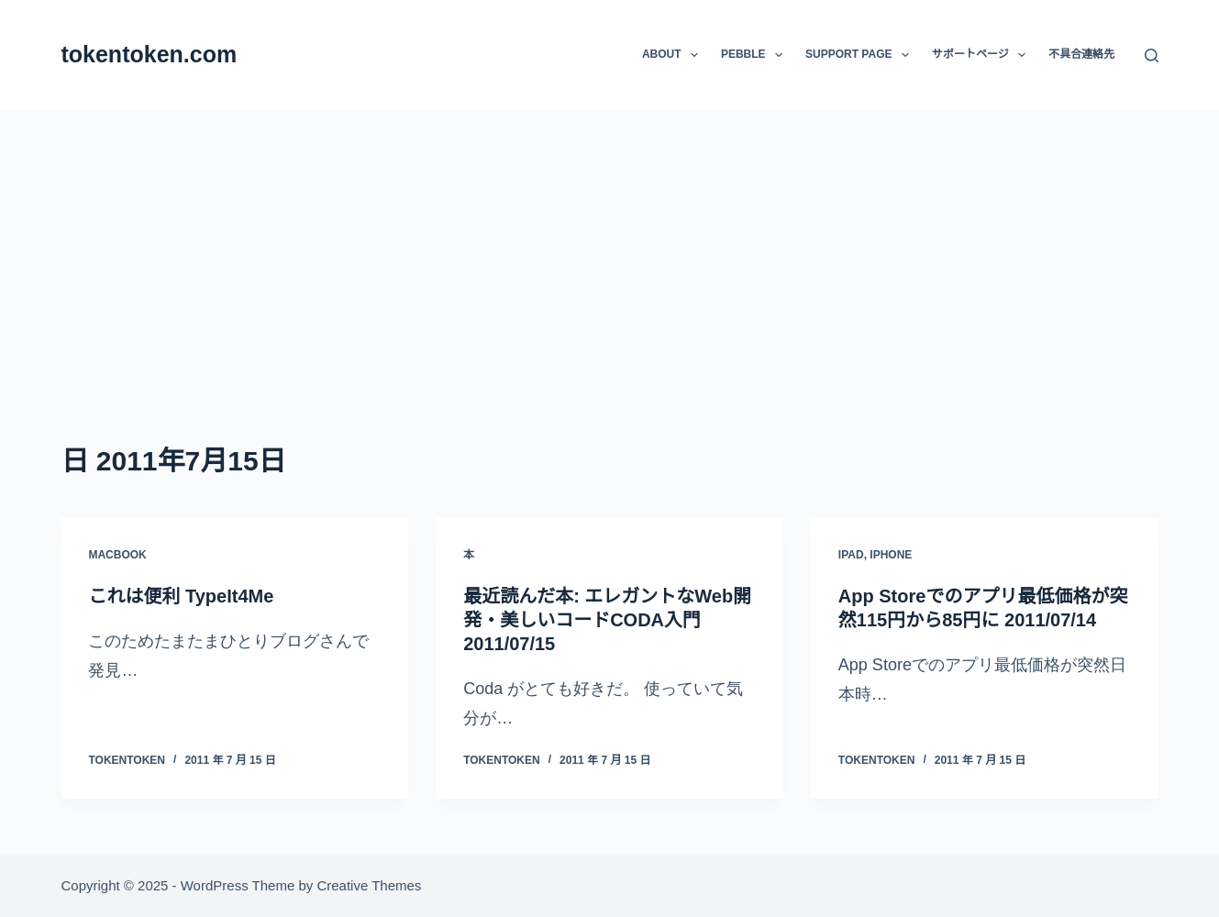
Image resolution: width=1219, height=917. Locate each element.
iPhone (891, 554)
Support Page (860, 55)
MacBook (117, 554)
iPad (851, 554)
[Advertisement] (610, 247)
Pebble (755, 55)
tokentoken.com (149, 54)
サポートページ (982, 55)
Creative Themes (368, 885)
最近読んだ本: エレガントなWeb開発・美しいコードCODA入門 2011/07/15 (607, 620)
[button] (694, 55)
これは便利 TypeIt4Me (180, 596)
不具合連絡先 (1081, 54)
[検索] (1151, 55)
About (673, 55)
